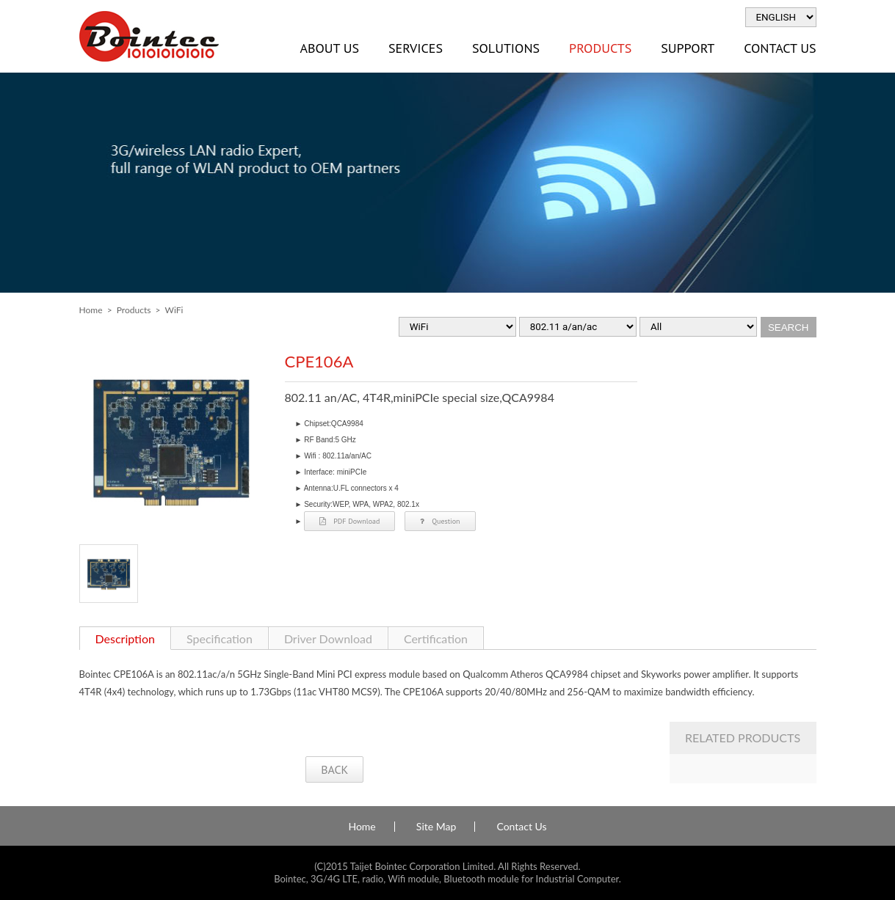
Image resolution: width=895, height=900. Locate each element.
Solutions (506, 48)
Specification (219, 638)
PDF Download (349, 521)
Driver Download (328, 638)
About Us (329, 48)
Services (415, 48)
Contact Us (780, 48)
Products (600, 48)
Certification (436, 638)
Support (687, 48)
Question (440, 521)
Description (125, 638)
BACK (334, 769)
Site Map (436, 827)
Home (91, 309)
